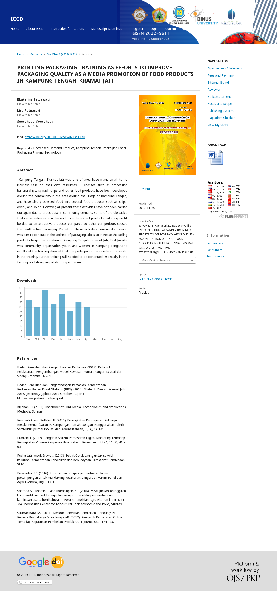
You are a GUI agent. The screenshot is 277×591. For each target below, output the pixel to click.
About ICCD (35, 28)
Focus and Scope (220, 103)
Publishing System (221, 111)
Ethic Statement (219, 96)
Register (137, 28)
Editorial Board (218, 82)
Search (256, 28)
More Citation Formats (156, 260)
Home (15, 28)
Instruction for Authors (67, 28)
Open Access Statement (225, 68)
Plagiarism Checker (221, 118)
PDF (147, 189)
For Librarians (216, 256)
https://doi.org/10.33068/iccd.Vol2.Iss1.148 (55, 137)
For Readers (215, 243)
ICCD (17, 18)
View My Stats (218, 125)
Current (170, 28)
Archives (189, 28)
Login (154, 28)
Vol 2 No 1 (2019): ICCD (62, 54)
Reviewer (214, 89)
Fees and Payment (221, 75)
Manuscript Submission (107, 28)
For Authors (214, 250)
